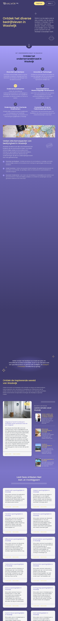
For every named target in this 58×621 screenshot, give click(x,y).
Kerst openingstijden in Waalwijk (40, 615)
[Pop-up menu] (50, 3)
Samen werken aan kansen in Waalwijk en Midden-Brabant (47, 417)
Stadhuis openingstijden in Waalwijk (47, 447)
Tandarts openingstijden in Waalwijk (14, 516)
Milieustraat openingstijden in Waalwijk (14, 541)
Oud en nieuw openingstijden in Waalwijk (14, 615)
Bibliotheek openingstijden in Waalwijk (47, 432)
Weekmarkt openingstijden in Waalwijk (14, 492)
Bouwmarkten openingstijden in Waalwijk (43, 541)
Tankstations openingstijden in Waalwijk (14, 566)
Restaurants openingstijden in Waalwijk (43, 566)
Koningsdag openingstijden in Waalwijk (43, 590)
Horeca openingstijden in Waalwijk (13, 590)
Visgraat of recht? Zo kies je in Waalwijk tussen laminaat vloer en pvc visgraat (16, 425)
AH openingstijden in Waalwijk (48, 461)
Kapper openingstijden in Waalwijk (41, 492)
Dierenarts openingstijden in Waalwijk (42, 516)
